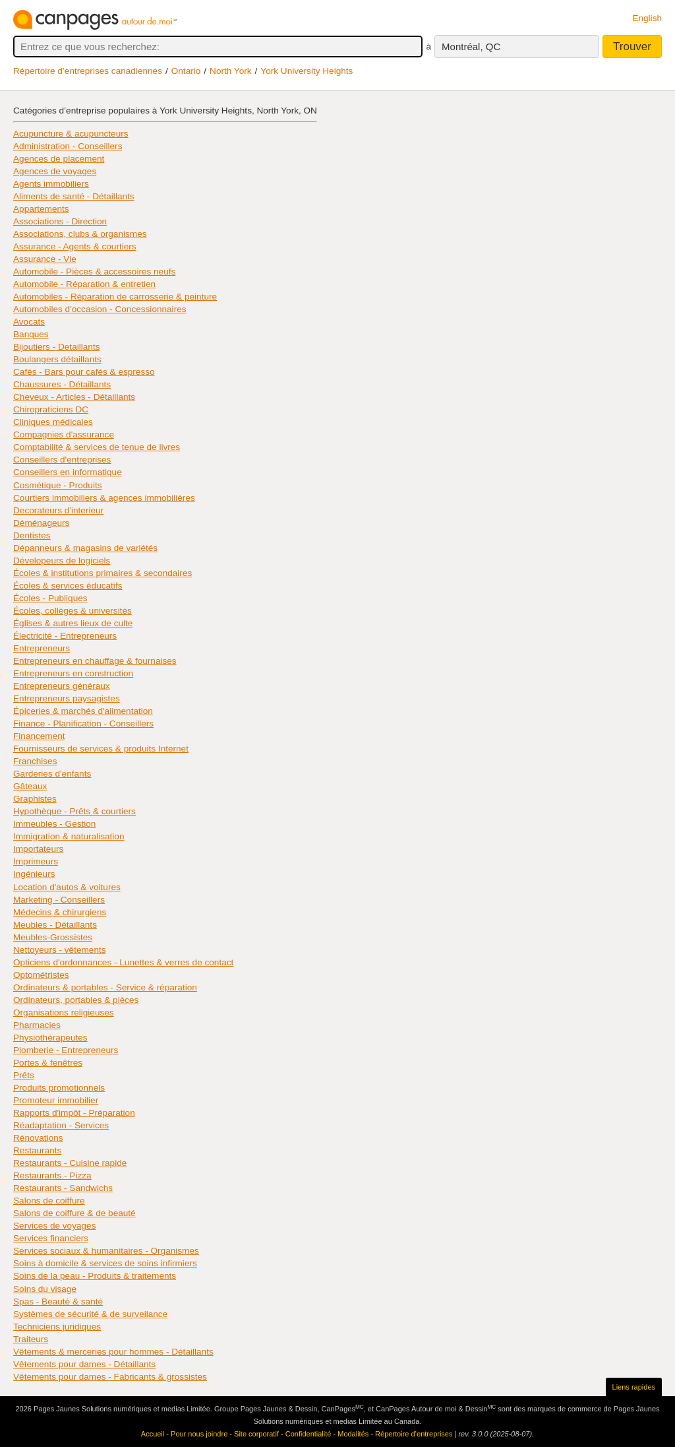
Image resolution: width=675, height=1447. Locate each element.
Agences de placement (58, 159)
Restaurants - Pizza (52, 1175)
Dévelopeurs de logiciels (61, 560)
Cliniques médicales (53, 422)
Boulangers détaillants (57, 359)
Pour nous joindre (199, 1434)
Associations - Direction (60, 221)
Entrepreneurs (41, 648)
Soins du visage (44, 1289)
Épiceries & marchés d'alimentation (83, 711)
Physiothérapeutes (50, 1038)
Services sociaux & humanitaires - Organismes (106, 1251)
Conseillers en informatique (67, 472)
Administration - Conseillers (67, 146)
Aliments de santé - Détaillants (73, 196)
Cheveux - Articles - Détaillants (74, 397)
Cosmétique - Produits (57, 485)
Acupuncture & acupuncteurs (71, 134)
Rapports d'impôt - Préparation (74, 1113)
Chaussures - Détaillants (62, 384)
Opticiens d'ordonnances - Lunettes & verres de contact (123, 962)
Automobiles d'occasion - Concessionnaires (100, 309)
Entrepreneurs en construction (73, 673)
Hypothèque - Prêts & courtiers (74, 811)
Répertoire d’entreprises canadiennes (87, 71)
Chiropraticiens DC (50, 409)
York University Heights (306, 71)
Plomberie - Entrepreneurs (65, 1050)
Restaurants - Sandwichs (63, 1188)
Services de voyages (54, 1226)
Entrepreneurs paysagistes (66, 698)
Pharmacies (37, 1025)
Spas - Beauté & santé (58, 1301)
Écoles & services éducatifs (67, 586)
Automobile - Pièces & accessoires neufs (94, 271)
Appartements (41, 209)
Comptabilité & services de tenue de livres (96, 447)
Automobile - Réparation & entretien (84, 284)
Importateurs (38, 849)
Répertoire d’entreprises (413, 1434)
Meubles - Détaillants (55, 925)
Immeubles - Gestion (54, 824)
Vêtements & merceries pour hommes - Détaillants (113, 1352)
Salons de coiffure (49, 1201)
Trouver (632, 46)
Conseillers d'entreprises (62, 460)
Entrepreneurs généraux (61, 686)
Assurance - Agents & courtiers (74, 246)
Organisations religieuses (63, 1012)
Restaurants (37, 1150)
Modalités (353, 1434)
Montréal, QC (471, 46)
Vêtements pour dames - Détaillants (84, 1364)
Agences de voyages (54, 171)
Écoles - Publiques (50, 598)
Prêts (23, 1075)
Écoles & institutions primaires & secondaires (102, 573)
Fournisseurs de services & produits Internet (101, 749)
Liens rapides (633, 1387)
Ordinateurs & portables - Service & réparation (105, 987)
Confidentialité (308, 1434)
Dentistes (32, 535)
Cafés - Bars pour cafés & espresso (84, 372)
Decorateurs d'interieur (58, 510)
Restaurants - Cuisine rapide (70, 1163)
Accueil (152, 1434)
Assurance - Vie (44, 259)
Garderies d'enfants (52, 774)
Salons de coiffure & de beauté (74, 1213)
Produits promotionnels (59, 1088)
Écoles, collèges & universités (72, 611)
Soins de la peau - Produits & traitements (94, 1276)
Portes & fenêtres (47, 1063)
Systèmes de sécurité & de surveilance (90, 1314)
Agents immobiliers (51, 184)
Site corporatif (256, 1434)
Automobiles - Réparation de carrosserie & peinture (115, 297)
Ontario (186, 71)
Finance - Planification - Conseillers (83, 723)
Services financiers (50, 1238)
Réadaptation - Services (61, 1125)
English (647, 18)
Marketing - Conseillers (59, 900)
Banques (31, 334)
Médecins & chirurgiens (59, 912)
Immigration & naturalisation (69, 836)
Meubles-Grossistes (52, 937)
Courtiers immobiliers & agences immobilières (104, 498)
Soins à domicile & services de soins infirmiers (105, 1263)
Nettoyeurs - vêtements (59, 950)
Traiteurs (30, 1339)
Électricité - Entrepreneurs (65, 636)
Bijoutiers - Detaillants (56, 347)
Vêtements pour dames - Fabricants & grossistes (110, 1377)
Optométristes (41, 975)
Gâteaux (30, 786)
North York (230, 71)
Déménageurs (41, 523)
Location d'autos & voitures (67, 887)
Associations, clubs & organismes (80, 234)
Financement (39, 736)
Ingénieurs (34, 874)
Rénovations (38, 1138)
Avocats (29, 322)
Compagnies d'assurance (63, 434)
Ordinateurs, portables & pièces (75, 1000)
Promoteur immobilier (55, 1100)
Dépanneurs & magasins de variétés (85, 548)
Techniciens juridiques (57, 1327)
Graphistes (35, 799)
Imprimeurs (35, 861)
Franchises (35, 761)
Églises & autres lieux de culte (72, 623)
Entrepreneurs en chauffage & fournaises (95, 661)
